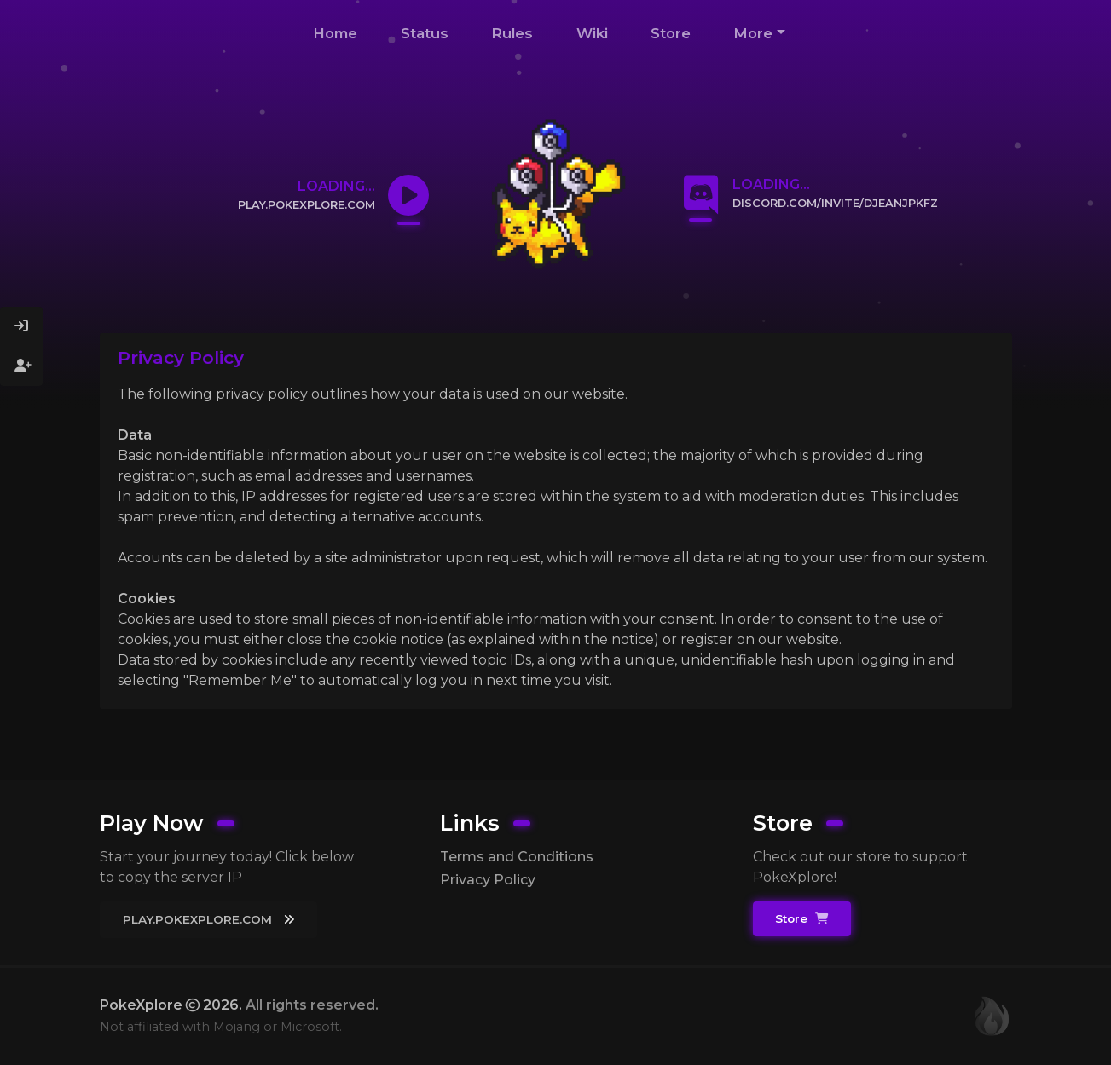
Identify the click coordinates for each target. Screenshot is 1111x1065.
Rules (512, 33)
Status (424, 33)
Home (335, 33)
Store (671, 33)
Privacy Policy (487, 880)
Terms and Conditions (516, 857)
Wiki (592, 33)
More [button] (752, 33)
